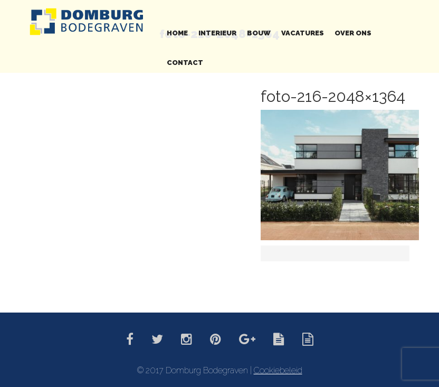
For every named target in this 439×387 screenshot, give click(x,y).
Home (177, 33)
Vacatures (302, 33)
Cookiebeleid (278, 370)
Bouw (259, 33)
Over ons (353, 33)
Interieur (217, 33)
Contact (185, 63)
